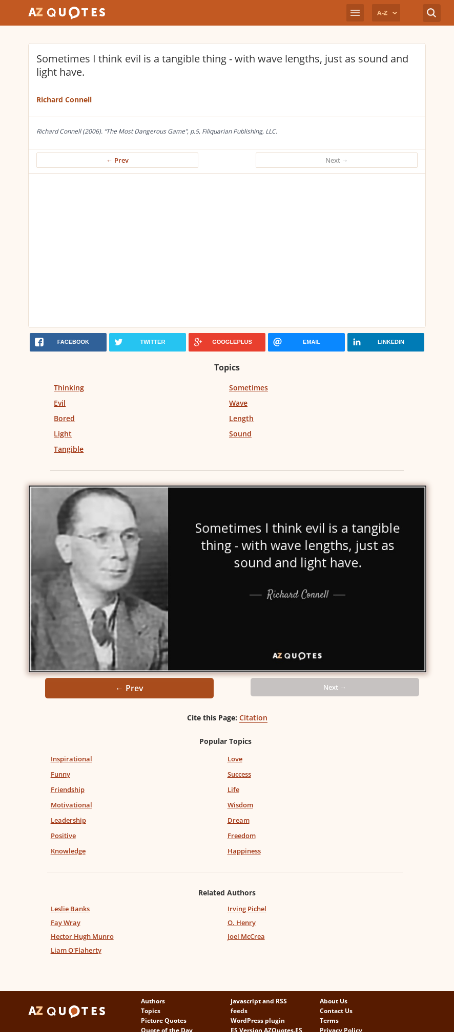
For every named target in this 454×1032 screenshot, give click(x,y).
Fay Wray (65, 922)
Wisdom (240, 804)
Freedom (242, 835)
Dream (239, 820)
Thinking (69, 387)
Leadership (68, 820)
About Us (333, 1001)
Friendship (68, 789)
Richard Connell (64, 99)
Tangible (69, 449)
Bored (64, 418)
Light (63, 433)
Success (239, 774)
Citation (253, 717)
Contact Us (336, 1010)
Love (235, 758)
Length (241, 418)
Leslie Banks (70, 908)
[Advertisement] (227, 250)
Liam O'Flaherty (76, 950)
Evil (60, 403)
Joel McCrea (246, 936)
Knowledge (68, 850)
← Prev (117, 160)
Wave (238, 403)
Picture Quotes (164, 1020)
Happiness (244, 850)
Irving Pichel (247, 908)
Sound (240, 433)
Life (233, 789)
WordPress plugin (258, 1020)
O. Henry (242, 922)
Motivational (71, 804)
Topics (150, 1010)
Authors (153, 1001)
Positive (63, 835)
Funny (60, 774)
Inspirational (71, 758)
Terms (329, 1020)
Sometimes (248, 387)
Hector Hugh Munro (82, 936)
